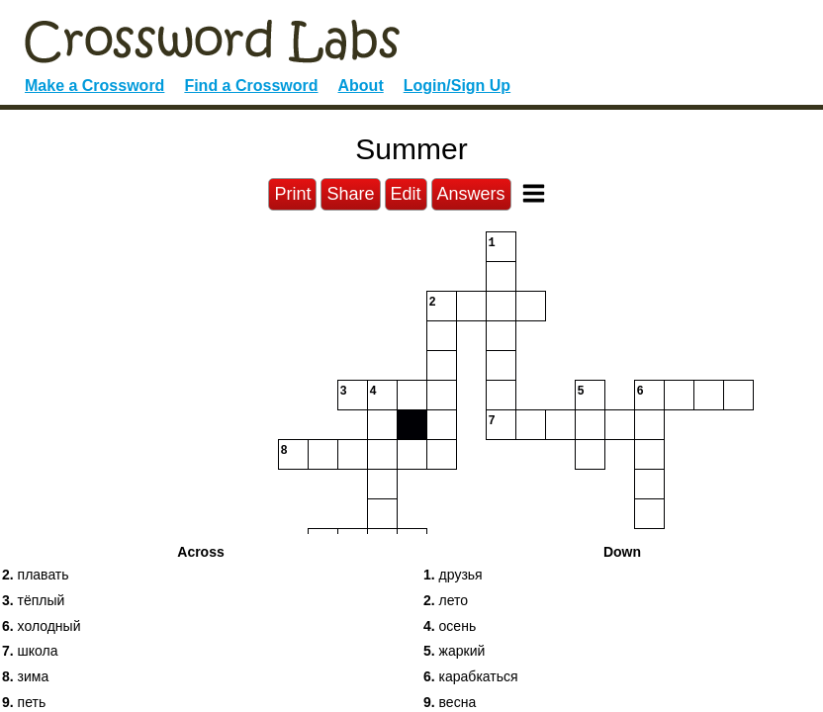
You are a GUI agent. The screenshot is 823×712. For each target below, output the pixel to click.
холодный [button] (41, 626)
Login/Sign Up (457, 85)
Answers (471, 194)
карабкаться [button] (470, 676)
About (361, 85)
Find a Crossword (251, 85)
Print (292, 194)
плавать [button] (35, 574)
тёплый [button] (33, 600)
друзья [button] (453, 574)
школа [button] (30, 651)
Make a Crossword (94, 85)
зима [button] (25, 676)
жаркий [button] (454, 651)
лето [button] (445, 600)
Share (350, 194)
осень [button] (449, 626)
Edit (406, 194)
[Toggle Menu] (533, 193)
